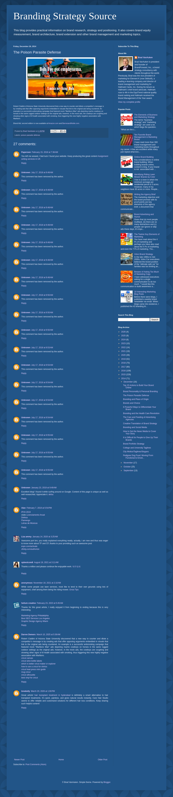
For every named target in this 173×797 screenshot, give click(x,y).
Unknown (25, 172)
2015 (123, 374)
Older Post (102, 759)
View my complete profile (129, 102)
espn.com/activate (29, 546)
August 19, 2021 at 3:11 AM (46, 562)
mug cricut (25, 672)
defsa (50, 494)
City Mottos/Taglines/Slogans (136, 451)
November (128, 463)
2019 (123, 359)
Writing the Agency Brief (145, 194)
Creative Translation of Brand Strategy (140, 423)
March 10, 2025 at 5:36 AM (48, 634)
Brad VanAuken (145, 57)
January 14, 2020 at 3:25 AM (45, 536)
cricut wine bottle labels (31, 661)
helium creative (28, 603)
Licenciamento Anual (35, 515)
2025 (123, 335)
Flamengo (25, 520)
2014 (123, 378)
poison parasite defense (30, 135)
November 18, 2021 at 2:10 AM (47, 583)
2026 (123, 332)
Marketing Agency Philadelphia (35, 615)
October (127, 467)
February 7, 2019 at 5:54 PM (39, 508)
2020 (123, 355)
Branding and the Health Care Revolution (141, 413)
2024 (123, 339)
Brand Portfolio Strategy (133, 444)
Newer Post (19, 759)
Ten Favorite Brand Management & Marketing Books (145, 137)
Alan (23, 508)
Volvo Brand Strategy (143, 254)
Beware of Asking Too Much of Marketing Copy (146, 273)
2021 (123, 351)
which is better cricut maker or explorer (38, 664)
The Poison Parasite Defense (136, 395)
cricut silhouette (28, 675)
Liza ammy (26, 536)
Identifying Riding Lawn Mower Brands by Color (144, 175)
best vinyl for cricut (29, 678)
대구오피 (77, 566)
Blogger (106, 782)
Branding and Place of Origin (136, 399)
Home (61, 759)
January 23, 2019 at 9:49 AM (44, 487)
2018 (123, 363)
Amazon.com (53, 123)
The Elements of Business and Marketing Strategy (145, 116)
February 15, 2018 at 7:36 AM (45, 152)
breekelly (25, 691)
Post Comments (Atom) (35, 764)
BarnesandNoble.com (70, 123)
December (128, 382)
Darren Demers (28, 634)
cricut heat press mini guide (33, 669)
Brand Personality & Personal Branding (140, 391)
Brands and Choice (131, 403)
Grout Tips (74, 589)
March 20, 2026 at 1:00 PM (43, 691)
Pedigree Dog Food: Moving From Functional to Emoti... (138, 456)
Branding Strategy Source (64, 15)
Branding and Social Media (135, 427)
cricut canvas (27, 658)
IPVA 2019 (26, 512)
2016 (123, 371)
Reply (23, 163)
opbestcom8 (27, 562)
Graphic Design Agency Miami (34, 621)
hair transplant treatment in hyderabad (52, 695)
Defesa (24, 517)
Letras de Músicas (29, 523)
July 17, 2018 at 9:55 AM (42, 435)
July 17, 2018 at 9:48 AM (42, 172)
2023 (123, 343)
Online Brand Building (144, 157)
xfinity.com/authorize (30, 549)
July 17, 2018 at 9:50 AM (42, 295)
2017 (123, 367)
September (129, 470)
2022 (123, 347)
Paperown (26, 152)
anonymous (26, 583)
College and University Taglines (137, 448)
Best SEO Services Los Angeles (35, 618)
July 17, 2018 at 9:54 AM (42, 365)
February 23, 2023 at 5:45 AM (50, 603)
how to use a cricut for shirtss (34, 666)
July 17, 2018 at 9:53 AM (42, 347)
